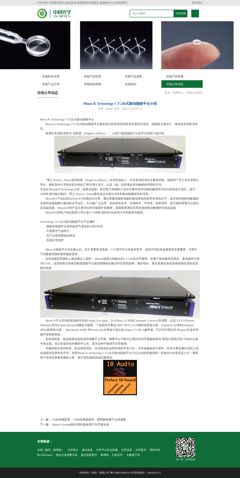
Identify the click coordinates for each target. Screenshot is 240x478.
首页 (167, 92)
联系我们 (197, 2)
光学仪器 (126, 449)
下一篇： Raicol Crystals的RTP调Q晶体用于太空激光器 (74, 424)
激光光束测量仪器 (66, 454)
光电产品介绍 (51, 84)
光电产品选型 (133, 76)
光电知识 (130, 84)
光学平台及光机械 (107, 449)
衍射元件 (117, 454)
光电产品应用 (92, 76)
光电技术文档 (51, 76)
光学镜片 (73, 449)
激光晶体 (87, 449)
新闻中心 (178, 92)
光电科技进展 (92, 84)
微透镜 (105, 454)
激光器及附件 (89, 454)
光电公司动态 (175, 84)
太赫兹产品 (133, 454)
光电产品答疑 (175, 76)
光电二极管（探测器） (50, 449)
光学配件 (140, 449)
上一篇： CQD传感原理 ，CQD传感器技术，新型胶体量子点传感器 (83, 419)
